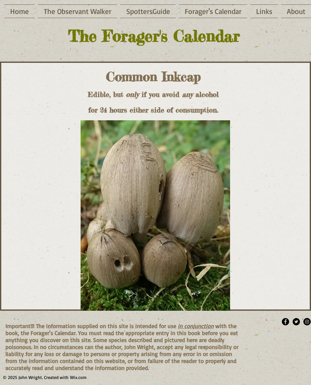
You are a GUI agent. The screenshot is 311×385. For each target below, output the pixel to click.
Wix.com (78, 377)
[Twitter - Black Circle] (296, 321)
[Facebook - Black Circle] (285, 321)
